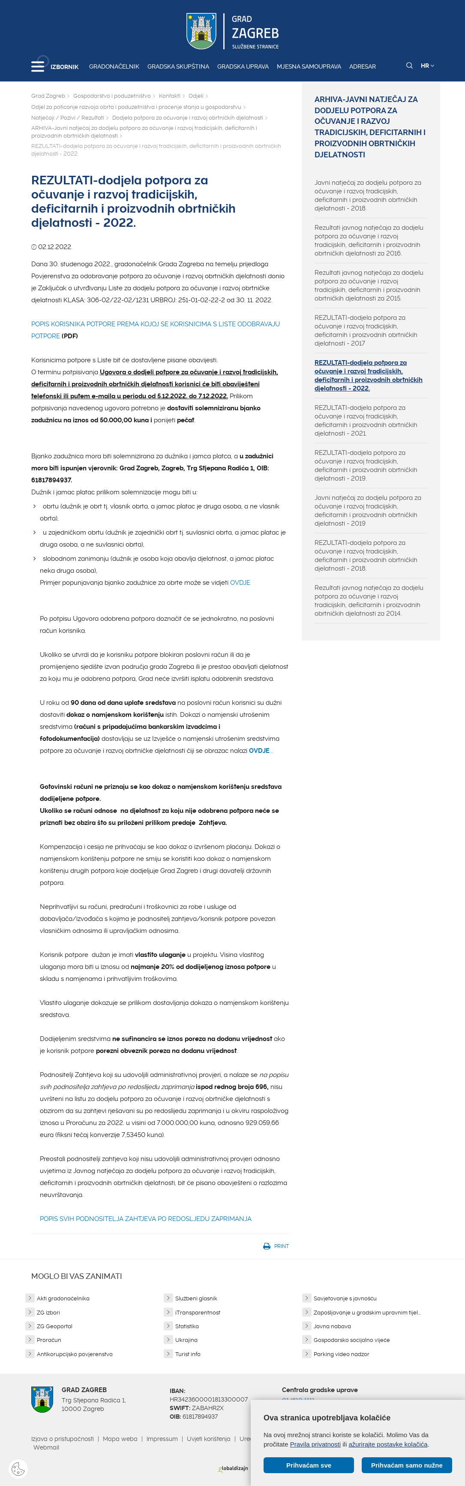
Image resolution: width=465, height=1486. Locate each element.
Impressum (162, 1438)
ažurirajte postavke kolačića (387, 1443)
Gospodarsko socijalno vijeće (352, 1340)
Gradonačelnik (114, 66)
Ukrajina (186, 1340)
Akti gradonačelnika (63, 1298)
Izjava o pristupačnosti (62, 1438)
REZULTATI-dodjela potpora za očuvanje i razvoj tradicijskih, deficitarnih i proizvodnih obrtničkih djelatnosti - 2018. (366, 555)
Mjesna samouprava (309, 66)
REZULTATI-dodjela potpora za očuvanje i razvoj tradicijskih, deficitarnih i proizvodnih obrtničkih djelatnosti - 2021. (366, 420)
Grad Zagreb (48, 96)
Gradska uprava (243, 66)
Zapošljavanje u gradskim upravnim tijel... (367, 1312)
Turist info (188, 1354)
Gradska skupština (178, 66)
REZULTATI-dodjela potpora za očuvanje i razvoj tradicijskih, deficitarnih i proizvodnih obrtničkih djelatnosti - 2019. (366, 465)
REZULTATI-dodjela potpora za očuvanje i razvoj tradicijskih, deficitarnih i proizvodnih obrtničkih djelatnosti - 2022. (369, 375)
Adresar (362, 66)
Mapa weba (120, 1438)
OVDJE (240, 583)
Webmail (46, 1447)
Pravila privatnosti (315, 1443)
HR (427, 65)
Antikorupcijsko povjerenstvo (75, 1354)
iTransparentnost (197, 1312)
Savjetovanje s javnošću (345, 1298)
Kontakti (169, 96)
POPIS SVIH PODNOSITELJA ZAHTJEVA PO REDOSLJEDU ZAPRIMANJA (146, 1219)
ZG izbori (48, 1312)
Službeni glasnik (196, 1298)
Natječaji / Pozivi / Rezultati (67, 117)
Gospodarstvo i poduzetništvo (112, 96)
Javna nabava (332, 1326)
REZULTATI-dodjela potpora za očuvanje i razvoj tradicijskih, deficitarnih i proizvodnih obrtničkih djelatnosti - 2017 (366, 330)
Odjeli (196, 96)
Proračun (49, 1340)
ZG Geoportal (54, 1326)
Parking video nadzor (341, 1354)
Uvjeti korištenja (209, 1438)
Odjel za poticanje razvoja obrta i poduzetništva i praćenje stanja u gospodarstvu (136, 107)
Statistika (187, 1326)
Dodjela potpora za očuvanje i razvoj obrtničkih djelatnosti (187, 117)
